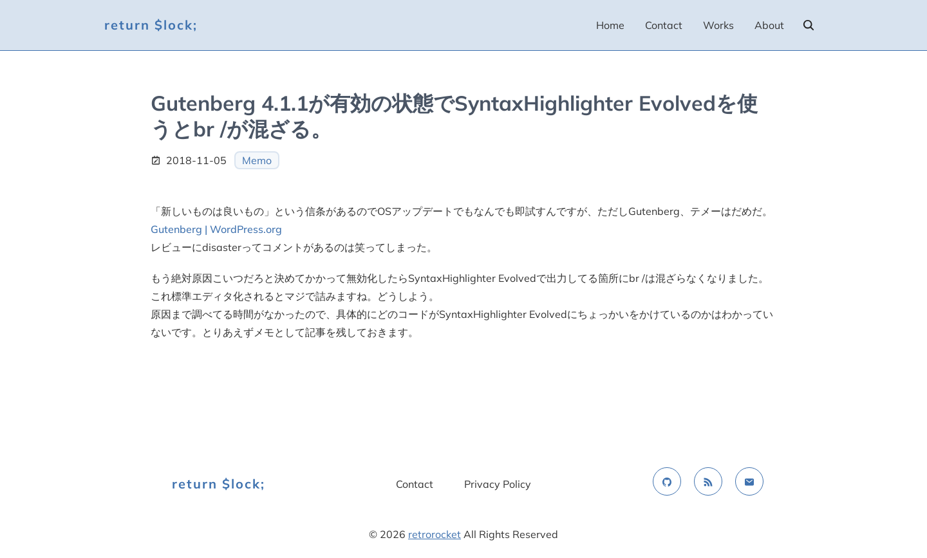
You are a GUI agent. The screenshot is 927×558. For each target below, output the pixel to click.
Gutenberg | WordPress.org (216, 229)
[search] (808, 25)
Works (718, 25)
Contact (663, 25)
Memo (257, 160)
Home (610, 25)
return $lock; (151, 25)
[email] (749, 481)
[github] (667, 481)
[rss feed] (708, 481)
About (769, 25)
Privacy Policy (497, 484)
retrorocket (434, 534)
